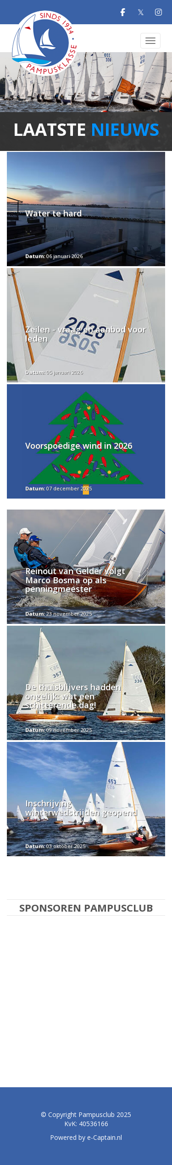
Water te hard (53, 213)
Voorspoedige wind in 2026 (78, 445)
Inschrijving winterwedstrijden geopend (81, 808)
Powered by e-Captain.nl (86, 1137)
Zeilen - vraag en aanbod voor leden (85, 334)
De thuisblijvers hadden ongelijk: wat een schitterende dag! (73, 696)
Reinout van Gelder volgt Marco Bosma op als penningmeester (75, 580)
